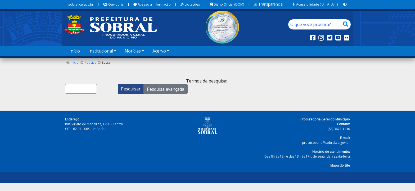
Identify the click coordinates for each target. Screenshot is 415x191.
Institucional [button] (100, 51)
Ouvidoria (113, 4)
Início (74, 51)
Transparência (268, 4)
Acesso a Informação (152, 4)
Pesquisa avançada (165, 89)
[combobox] (81, 89)
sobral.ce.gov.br (80, 4)
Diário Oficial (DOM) (227, 4)
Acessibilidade (306, 4)
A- (323, 4)
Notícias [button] (133, 51)
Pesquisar (131, 89)
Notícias (90, 62)
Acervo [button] (159, 51)
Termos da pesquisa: (206, 81)
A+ (333, 4)
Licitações (190, 4)
